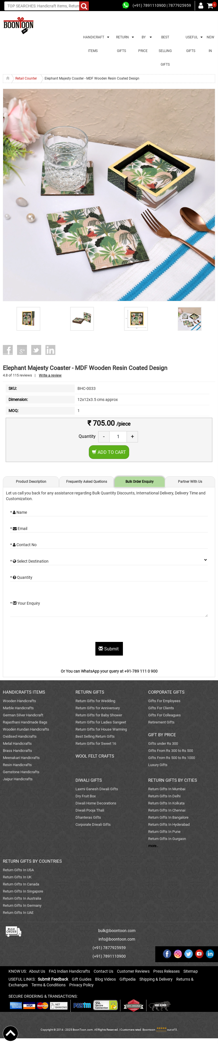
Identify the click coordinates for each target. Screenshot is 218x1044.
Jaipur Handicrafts (18, 779)
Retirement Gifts (161, 722)
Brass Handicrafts (17, 750)
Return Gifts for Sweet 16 (96, 743)
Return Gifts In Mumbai (166, 789)
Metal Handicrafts (17, 743)
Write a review (50, 375)
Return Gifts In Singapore (23, 891)
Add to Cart (109, 452)
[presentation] (53, 631)
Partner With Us (190, 482)
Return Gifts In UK (17, 877)
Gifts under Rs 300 (163, 743)
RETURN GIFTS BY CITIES (172, 780)
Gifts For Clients (161, 708)
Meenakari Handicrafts (21, 758)
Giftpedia (128, 979)
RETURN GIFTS (121, 44)
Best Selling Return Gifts (95, 736)
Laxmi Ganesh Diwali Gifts (97, 789)
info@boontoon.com (116, 939)
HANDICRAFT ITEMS (92, 44)
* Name (18, 512)
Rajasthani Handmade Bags (25, 722)
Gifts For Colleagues (164, 715)
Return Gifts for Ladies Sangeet (101, 722)
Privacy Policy (81, 985)
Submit (109, 649)
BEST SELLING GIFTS (165, 50)
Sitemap (190, 971)
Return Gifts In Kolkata (166, 803)
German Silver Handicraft (23, 715)
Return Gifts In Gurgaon (167, 839)
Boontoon (148, 1029)
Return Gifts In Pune (164, 831)
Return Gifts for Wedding (95, 701)
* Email (18, 528)
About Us (37, 971)
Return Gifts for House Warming (101, 729)
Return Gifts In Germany (22, 905)
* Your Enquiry (25, 603)
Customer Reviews (133, 971)
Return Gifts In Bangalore (168, 817)
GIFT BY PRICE (162, 734)
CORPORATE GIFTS (166, 692)
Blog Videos (105, 979)
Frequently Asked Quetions (86, 482)
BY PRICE (143, 44)
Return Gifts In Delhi (164, 796)
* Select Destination (29, 561)
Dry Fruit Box (86, 796)
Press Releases (166, 971)
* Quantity (21, 577)
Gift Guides (81, 979)
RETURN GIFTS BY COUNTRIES (32, 861)
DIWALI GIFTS (89, 780)
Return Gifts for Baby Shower (99, 715)
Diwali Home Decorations (96, 803)
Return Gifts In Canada (21, 884)
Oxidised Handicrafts (20, 736)
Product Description (31, 482)
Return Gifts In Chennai (166, 810)
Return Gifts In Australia (22, 898)
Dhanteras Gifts (88, 817)
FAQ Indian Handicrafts (69, 971)
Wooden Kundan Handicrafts (26, 729)
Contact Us (103, 971)
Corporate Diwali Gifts (93, 824)
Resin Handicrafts (17, 765)
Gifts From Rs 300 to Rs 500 (170, 750)
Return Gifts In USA (18, 870)
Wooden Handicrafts (19, 701)
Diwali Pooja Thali (90, 810)
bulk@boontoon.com (116, 930)
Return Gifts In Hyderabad (169, 824)
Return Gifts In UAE (18, 912)
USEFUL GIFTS (191, 44)
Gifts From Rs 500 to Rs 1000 (171, 758)
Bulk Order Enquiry (139, 482)
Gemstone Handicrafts (21, 772)
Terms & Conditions (49, 985)
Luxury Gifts (157, 765)
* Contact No (23, 544)
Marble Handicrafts (18, 708)
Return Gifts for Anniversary (98, 708)
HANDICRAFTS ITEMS (24, 692)
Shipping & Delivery (156, 979)
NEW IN (210, 44)
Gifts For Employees (164, 701)
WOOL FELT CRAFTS (95, 756)
